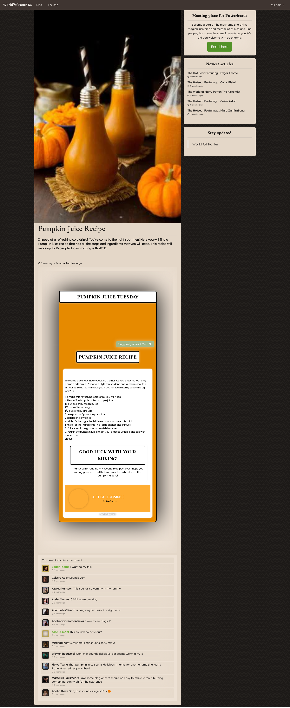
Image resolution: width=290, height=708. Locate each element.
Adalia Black (60, 691)
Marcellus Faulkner (64, 678)
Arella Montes (60, 599)
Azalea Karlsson (62, 588)
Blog (39, 5)
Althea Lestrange (72, 263)
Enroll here (219, 46)
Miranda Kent (60, 643)
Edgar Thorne (60, 567)
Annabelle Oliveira (63, 610)
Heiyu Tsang (60, 664)
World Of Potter (205, 144)
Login (277, 5)
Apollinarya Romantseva (68, 621)
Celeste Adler (60, 577)
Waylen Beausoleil (63, 653)
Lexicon (53, 5)
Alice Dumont (60, 632)
